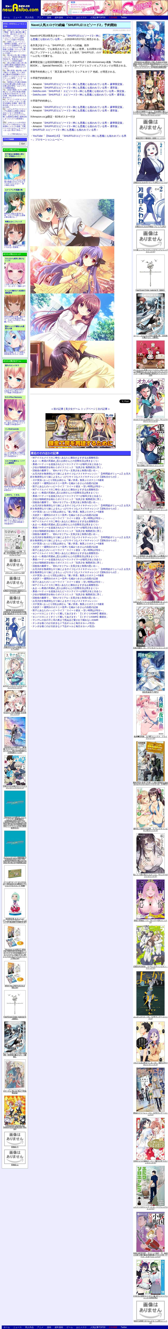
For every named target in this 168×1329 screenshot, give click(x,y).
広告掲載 (113, 17)
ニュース (17, 17)
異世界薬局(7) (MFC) (150, 692)
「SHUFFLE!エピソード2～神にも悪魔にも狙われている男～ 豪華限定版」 (79, 84)
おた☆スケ (81, 17)
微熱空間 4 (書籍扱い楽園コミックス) (150, 138)
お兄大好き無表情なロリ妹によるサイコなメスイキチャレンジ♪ (65, 601)
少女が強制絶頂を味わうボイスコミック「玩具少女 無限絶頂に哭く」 (68, 467)
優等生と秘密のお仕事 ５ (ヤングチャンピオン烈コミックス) (150, 829)
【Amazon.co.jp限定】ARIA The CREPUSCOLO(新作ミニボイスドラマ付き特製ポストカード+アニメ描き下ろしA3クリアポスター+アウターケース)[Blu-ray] (15, 954)
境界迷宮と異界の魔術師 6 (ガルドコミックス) (150, 510)
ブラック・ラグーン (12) (15, 573)
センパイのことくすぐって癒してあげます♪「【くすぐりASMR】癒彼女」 (70, 613)
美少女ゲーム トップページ (80, 408)
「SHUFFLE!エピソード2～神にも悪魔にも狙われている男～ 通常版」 (76, 87)
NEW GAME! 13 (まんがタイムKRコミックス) (150, 1322)
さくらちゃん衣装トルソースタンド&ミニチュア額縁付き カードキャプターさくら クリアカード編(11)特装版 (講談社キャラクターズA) (150, 372)
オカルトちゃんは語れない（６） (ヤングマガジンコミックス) (150, 420)
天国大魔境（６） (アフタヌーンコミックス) (150, 648)
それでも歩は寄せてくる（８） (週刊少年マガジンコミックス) (150, 1063)
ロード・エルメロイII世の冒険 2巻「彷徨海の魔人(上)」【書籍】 (15, 1055)
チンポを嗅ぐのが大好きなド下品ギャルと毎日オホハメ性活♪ (64, 623)
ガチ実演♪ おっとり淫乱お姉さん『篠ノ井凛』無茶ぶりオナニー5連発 (68, 480)
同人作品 (29, 17)
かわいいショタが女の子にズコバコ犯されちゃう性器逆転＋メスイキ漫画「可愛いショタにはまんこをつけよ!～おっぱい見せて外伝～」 (14, 126)
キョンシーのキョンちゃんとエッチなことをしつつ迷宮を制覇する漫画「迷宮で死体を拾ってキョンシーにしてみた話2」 (15, 103)
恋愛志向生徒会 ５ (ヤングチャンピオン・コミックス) (150, 967)
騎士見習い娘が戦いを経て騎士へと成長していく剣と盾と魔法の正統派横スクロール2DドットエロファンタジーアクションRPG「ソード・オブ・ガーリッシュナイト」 (15, 75)
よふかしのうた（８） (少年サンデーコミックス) (150, 1017)
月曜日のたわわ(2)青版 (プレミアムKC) (15, 648)
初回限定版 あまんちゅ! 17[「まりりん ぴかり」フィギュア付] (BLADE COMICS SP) (15, 920)
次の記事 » (104, 408)
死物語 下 (15, 1147)
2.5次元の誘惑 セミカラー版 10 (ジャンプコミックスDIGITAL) (150, 1297)
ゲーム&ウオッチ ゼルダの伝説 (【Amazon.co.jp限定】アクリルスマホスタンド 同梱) (15, 884)
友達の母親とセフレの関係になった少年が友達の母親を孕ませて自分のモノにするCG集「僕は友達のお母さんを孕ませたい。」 (15, 93)
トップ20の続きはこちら (17, 134)
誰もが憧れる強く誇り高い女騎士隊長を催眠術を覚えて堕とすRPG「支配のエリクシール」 (15, 66)
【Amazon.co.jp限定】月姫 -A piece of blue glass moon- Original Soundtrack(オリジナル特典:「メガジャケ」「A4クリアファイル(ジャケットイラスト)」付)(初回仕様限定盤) (150, 64)
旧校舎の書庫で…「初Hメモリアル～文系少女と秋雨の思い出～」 (66, 470)
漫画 (49, 17)
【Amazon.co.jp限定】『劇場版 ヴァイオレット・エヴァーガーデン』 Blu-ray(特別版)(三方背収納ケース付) (15, 750)
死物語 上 (15, 1165)
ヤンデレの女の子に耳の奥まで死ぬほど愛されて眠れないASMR (65, 620)
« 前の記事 (57, 408)
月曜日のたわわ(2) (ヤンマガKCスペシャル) (150, 182)
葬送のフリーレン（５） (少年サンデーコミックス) (150, 1114)
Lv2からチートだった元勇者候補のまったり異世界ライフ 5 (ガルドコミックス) (150, 603)
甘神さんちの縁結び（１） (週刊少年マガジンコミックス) (150, 1162)
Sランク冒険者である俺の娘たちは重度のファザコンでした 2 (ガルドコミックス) (150, 557)
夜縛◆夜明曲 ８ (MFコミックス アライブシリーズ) (150, 737)
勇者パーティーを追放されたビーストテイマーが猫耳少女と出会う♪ (67, 464)
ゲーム (69, 17)
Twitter (124, 17)
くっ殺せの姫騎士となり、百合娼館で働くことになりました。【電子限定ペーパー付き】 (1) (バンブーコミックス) (150, 113)
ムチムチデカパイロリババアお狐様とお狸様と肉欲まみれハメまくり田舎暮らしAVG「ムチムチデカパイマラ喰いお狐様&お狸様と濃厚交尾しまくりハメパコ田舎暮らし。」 (15, 115)
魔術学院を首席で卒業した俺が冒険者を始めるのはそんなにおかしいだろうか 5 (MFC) (150, 783)
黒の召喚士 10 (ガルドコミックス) (150, 465)
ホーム (7, 17)
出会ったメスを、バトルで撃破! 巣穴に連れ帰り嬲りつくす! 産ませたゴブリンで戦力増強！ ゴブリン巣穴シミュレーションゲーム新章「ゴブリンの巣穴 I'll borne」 (15, 35)
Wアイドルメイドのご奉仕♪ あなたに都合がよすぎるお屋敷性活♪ (66, 457)
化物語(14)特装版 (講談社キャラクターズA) (15, 591)
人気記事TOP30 (97, 17)
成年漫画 (59, 17)
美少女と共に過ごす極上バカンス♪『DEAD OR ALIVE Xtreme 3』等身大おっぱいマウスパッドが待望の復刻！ (15, 58)
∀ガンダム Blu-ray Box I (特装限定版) (14, 1092)
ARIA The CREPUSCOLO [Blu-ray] (15, 987)
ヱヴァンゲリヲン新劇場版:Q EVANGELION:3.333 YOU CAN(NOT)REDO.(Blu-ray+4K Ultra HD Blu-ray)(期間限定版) (15, 860)
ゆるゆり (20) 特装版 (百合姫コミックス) (15, 713)
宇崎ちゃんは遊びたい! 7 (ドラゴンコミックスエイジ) (15, 787)
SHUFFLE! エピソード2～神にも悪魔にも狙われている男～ (66, 129)
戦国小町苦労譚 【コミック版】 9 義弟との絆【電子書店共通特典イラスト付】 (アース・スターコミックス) (150, 1255)
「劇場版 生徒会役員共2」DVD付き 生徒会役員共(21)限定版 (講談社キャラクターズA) (15, 612)
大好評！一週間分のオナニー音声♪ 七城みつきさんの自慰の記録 (65, 483)
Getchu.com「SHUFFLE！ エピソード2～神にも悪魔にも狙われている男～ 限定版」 (80, 91)
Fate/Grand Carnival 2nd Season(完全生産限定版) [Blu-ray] (15, 1127)
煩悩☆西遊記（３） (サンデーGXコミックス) (150, 921)
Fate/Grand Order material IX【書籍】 (15, 1018)
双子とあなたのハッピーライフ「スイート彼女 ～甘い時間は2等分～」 (69, 486)
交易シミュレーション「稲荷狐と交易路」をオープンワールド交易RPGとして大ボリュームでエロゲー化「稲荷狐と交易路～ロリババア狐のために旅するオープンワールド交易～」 (14, 47)
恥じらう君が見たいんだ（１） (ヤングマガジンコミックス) (150, 875)
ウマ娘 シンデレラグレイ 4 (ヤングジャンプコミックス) (150, 251)
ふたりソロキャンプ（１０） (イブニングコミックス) (150, 1208)
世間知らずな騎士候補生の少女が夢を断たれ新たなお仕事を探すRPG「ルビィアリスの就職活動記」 (15, 85)
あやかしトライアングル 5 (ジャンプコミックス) (15, 687)
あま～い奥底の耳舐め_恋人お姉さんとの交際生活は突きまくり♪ (66, 461)
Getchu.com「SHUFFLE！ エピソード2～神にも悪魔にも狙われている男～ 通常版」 (80, 94)
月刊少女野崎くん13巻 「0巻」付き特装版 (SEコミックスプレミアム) (15, 553)
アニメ (40, 17)
